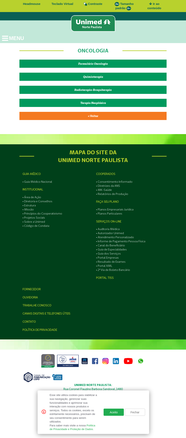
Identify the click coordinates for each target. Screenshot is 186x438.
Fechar (135, 412)
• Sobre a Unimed (33, 221)
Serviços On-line (108, 221)
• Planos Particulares (109, 213)
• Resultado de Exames (110, 261)
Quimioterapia (93, 77)
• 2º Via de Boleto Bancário (113, 270)
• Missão (28, 209)
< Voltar (93, 116)
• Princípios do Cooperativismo (42, 213)
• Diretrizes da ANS (108, 186)
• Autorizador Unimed (110, 233)
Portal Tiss (105, 278)
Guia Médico (31, 174)
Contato (29, 321)
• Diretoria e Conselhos (37, 201)
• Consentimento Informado (114, 181)
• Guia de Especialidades (111, 249)
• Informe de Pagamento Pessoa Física (120, 241)
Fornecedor (31, 289)
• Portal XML (104, 266)
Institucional (32, 189)
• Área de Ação (31, 197)
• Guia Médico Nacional (37, 181)
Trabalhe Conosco (36, 305)
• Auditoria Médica (108, 229)
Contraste (93, 4)
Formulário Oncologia (93, 64)
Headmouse (31, 4)
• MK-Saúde (104, 190)
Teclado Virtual (62, 4)
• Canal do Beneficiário (110, 245)
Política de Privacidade (39, 330)
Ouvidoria (30, 297)
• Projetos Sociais (33, 217)
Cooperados (105, 174)
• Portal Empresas (107, 257)
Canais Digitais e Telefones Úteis (46, 313)
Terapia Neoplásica (93, 103)
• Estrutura (29, 205)
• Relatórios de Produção (112, 194)
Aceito (114, 412)
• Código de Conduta (35, 226)
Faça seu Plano (107, 201)
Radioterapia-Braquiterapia (93, 90)
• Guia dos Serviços (108, 253)
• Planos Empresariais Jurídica (114, 209)
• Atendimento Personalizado (115, 237)
